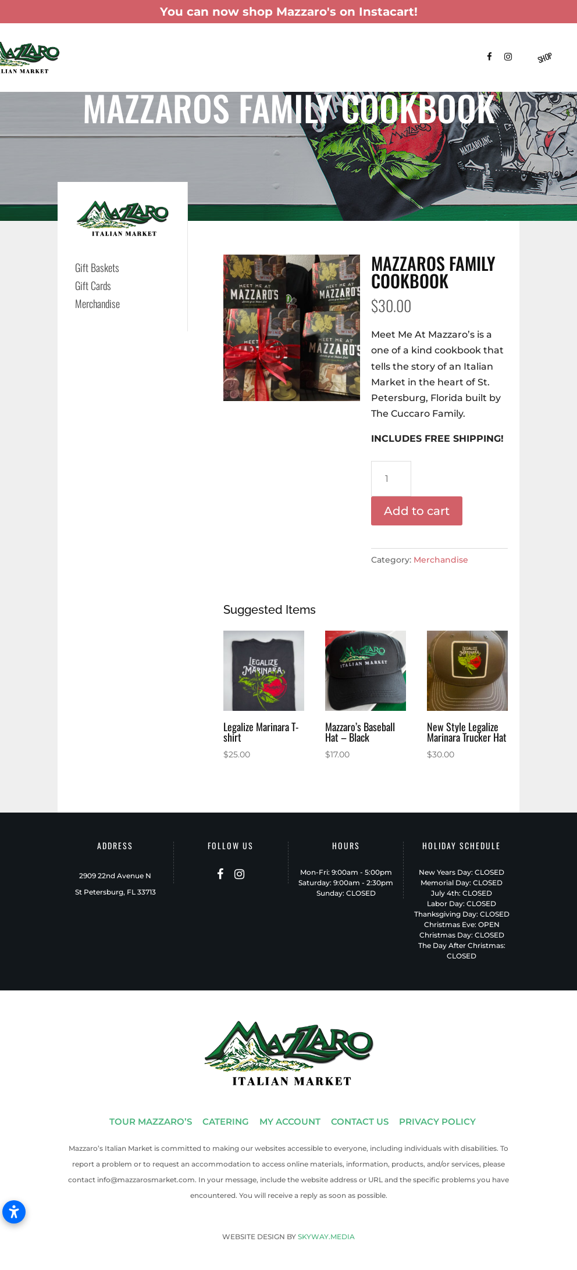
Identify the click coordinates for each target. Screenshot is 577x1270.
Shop (545, 57)
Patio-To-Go (340, 46)
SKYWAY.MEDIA (326, 1236)
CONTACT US (360, 1121)
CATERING (225, 1121)
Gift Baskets (245, 46)
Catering (192, 46)
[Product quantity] (391, 478)
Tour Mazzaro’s (134, 46)
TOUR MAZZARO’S (150, 1121)
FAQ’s (115, 71)
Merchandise (441, 559)
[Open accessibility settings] (14, 1212)
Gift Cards (93, 285)
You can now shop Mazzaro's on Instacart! (289, 11)
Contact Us (159, 71)
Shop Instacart (403, 46)
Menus (293, 46)
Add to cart (417, 511)
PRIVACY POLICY (437, 1121)
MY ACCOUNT (289, 1121)
